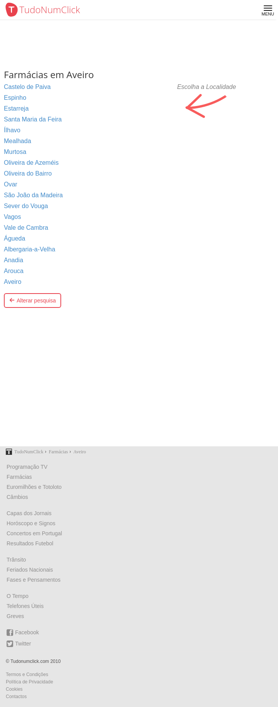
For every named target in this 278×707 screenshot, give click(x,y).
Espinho (15, 97)
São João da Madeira (33, 195)
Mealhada (17, 141)
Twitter (19, 643)
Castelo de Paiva (27, 87)
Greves (15, 616)
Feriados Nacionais (30, 570)
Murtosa (15, 152)
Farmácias (19, 477)
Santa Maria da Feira (33, 119)
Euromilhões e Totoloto (34, 487)
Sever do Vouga (26, 206)
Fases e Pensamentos (33, 580)
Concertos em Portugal (34, 533)
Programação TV (27, 467)
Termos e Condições (27, 674)
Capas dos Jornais (29, 513)
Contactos (16, 696)
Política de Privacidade (29, 682)
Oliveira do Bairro (28, 173)
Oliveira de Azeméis (31, 162)
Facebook (23, 632)
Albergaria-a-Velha (29, 249)
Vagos (12, 216)
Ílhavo (12, 130)
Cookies (14, 689)
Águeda (14, 238)
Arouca (14, 271)
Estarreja (16, 108)
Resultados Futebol (30, 543)
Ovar (10, 184)
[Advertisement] (139, 382)
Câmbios (17, 497)
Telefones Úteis (25, 606)
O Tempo (18, 596)
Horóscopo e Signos (31, 523)
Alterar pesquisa (32, 300)
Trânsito (16, 560)
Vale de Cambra (26, 227)
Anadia (13, 260)
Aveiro (12, 281)
